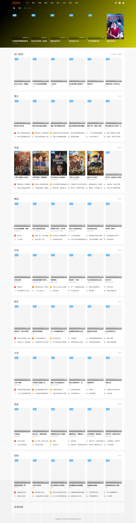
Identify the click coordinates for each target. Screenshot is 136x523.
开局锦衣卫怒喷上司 (38, 382)
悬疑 (70, 3)
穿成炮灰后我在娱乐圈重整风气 (95, 236)
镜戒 (53, 441)
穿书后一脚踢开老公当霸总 (95, 445)
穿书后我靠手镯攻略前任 (59, 184)
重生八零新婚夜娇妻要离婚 (59, 137)
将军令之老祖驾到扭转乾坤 (41, 184)
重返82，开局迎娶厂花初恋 (95, 188)
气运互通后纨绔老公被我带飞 (96, 280)
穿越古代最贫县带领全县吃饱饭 (23, 188)
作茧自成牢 (17, 280)
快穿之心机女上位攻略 (58, 287)
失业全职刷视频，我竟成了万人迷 (24, 228)
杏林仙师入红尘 (74, 41)
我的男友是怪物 (37, 331)
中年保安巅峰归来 (93, 41)
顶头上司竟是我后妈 (75, 228)
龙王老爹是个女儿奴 (21, 291)
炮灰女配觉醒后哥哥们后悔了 (41, 390)
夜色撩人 (18, 287)
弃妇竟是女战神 (92, 228)
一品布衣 (53, 84)
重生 (33, 3)
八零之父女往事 (74, 177)
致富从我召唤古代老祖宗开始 (59, 393)
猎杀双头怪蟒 (37, 445)
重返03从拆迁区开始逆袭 (59, 133)
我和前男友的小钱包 (75, 342)
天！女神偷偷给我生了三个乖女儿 (61, 331)
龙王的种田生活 (110, 331)
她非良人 (18, 236)
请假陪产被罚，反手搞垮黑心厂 (61, 228)
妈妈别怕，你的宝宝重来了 (113, 184)
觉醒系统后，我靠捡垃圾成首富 (79, 434)
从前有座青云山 (74, 393)
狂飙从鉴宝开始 (55, 41)
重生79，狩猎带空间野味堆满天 (77, 188)
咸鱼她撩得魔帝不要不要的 (40, 280)
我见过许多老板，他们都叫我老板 (41, 41)
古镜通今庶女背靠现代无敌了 (113, 390)
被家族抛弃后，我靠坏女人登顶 (95, 184)
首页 (27, 3)
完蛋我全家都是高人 (93, 342)
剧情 (76, 3)
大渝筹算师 (91, 393)
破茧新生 (72, 441)
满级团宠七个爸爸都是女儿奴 (23, 184)
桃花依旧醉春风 (74, 390)
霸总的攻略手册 (110, 291)
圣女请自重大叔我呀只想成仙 (78, 84)
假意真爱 (54, 291)
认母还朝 (108, 393)
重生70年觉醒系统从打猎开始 (23, 137)
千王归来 (18, 239)
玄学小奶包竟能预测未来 (77, 239)
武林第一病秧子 (110, 228)
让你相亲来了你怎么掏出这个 (41, 342)
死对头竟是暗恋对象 (38, 228)
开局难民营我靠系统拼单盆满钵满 (23, 41)
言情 (52, 3)
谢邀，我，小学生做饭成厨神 (41, 236)
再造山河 (108, 382)
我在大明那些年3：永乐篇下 (78, 382)
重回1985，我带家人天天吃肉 (59, 188)
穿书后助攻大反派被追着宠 (59, 177)
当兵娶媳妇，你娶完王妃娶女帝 (113, 441)
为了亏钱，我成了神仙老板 (41, 441)
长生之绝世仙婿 (20, 445)
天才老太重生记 (92, 137)
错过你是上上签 (38, 239)
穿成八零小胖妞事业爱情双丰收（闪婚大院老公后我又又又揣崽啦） (113, 188)
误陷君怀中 (90, 382)
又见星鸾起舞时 (74, 236)
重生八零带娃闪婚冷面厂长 (23, 133)
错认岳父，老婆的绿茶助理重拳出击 (43, 434)
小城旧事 (72, 338)
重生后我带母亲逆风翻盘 (77, 126)
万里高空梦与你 (92, 492)
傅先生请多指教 (110, 342)
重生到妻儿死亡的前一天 (113, 126)
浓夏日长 (90, 84)
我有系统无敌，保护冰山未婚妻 (41, 287)
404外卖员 (108, 287)
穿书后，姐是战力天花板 (113, 177)
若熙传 (89, 390)
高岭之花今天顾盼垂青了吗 (59, 236)
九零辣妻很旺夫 (92, 496)
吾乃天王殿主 (19, 441)
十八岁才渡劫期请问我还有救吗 (23, 393)
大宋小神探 (17, 382)
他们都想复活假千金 (111, 236)
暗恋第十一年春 (74, 280)
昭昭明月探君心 (56, 390)
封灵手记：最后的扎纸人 (113, 434)
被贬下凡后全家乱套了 (58, 382)
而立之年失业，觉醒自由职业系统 (24, 84)
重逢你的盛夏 (73, 137)
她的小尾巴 (109, 338)
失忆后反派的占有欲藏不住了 (59, 342)
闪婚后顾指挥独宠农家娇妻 (95, 338)
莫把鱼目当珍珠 (92, 331)
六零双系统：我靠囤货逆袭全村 (42, 177)
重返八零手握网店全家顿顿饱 (60, 126)
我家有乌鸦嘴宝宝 (93, 287)
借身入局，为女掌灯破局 (95, 441)
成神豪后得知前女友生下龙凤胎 (79, 331)
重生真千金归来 (19, 126)
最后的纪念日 (111, 41)
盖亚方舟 (54, 445)
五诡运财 (17, 434)
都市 (58, 3)
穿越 (39, 3)
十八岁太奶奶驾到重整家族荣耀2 (42, 84)
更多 (120, 96)
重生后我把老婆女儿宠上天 (41, 137)
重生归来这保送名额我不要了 (41, 126)
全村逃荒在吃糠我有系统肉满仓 (41, 393)
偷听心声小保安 (92, 177)
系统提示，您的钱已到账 (77, 445)
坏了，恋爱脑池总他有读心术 (77, 287)
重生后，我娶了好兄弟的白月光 (113, 137)
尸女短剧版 (109, 445)
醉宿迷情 (90, 291)
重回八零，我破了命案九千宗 (96, 126)
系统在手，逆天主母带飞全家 (23, 331)
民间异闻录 (109, 239)
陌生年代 (108, 280)
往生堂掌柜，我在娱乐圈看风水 (97, 434)
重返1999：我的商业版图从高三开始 (41, 133)
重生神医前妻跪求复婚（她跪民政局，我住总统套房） (77, 133)
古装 (64, 3)
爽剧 (45, 3)
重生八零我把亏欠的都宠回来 (113, 133)
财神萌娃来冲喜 (56, 239)
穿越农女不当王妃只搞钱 (77, 184)
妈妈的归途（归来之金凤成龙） (115, 84)
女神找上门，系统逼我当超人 (23, 342)
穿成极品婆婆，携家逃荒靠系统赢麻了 (41, 188)
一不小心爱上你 (38, 291)
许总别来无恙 (73, 291)
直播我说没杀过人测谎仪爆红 (60, 434)
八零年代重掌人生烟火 (21, 177)
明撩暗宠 (53, 280)
